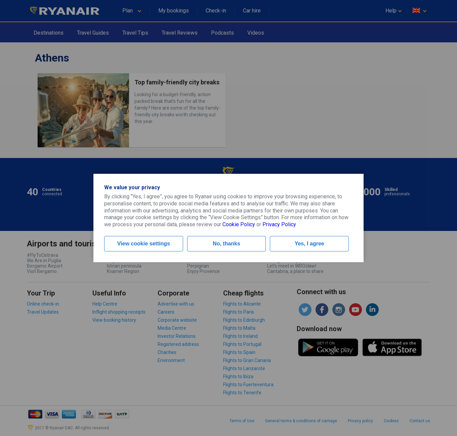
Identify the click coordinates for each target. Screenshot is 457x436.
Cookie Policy (238, 224)
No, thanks (226, 243)
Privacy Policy (279, 224)
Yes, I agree (309, 243)
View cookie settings (143, 243)
